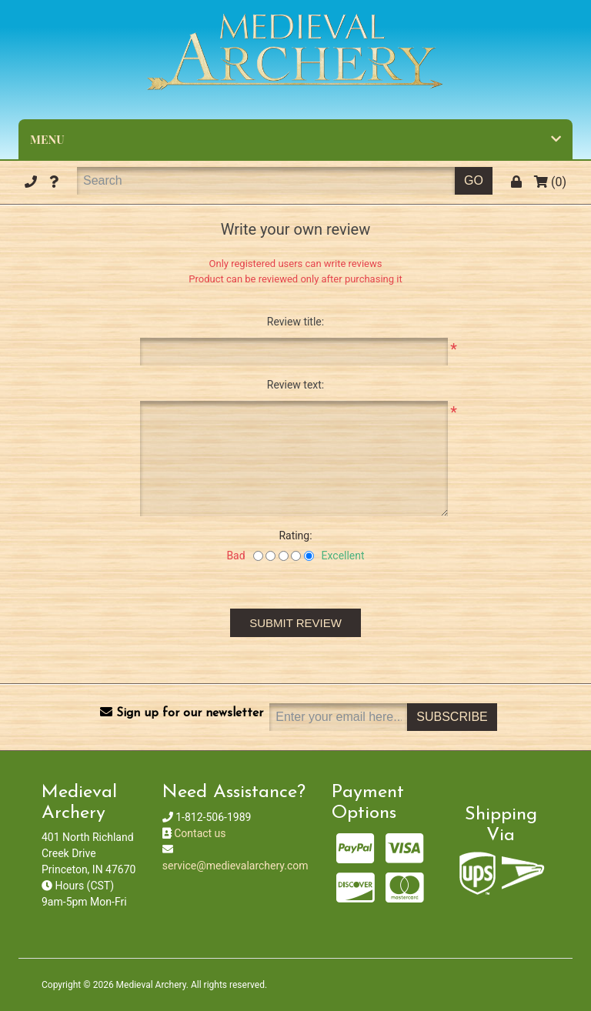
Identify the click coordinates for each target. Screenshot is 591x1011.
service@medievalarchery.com (235, 865)
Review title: (295, 321)
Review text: (295, 385)
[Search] (266, 181)
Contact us (199, 833)
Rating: (295, 535)
